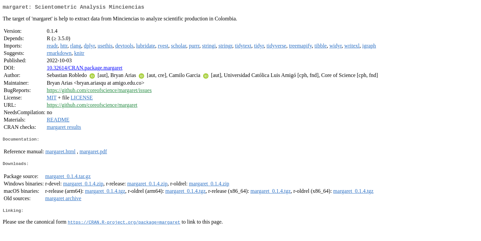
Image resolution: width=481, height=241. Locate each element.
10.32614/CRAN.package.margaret (84, 69)
